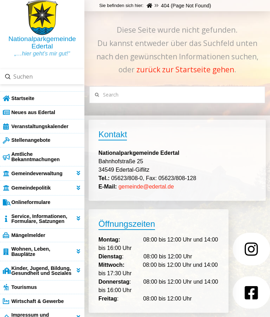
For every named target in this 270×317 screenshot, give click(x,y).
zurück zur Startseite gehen (185, 69)
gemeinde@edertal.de (146, 187)
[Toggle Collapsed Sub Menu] (42, 173)
